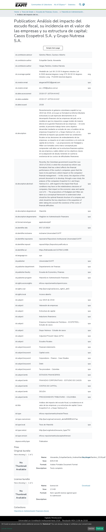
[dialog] (53, 527)
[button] (83, 4)
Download (86, 457)
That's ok (99, 528)
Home (16, 12)
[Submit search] (80, 4)
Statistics (71, 4)
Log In (88, 4)
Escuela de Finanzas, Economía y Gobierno (47, 12)
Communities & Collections (41, 4)
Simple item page (53, 48)
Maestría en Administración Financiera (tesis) (73, 12)
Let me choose (7, 528)
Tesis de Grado (27, 12)
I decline (91, 528)
